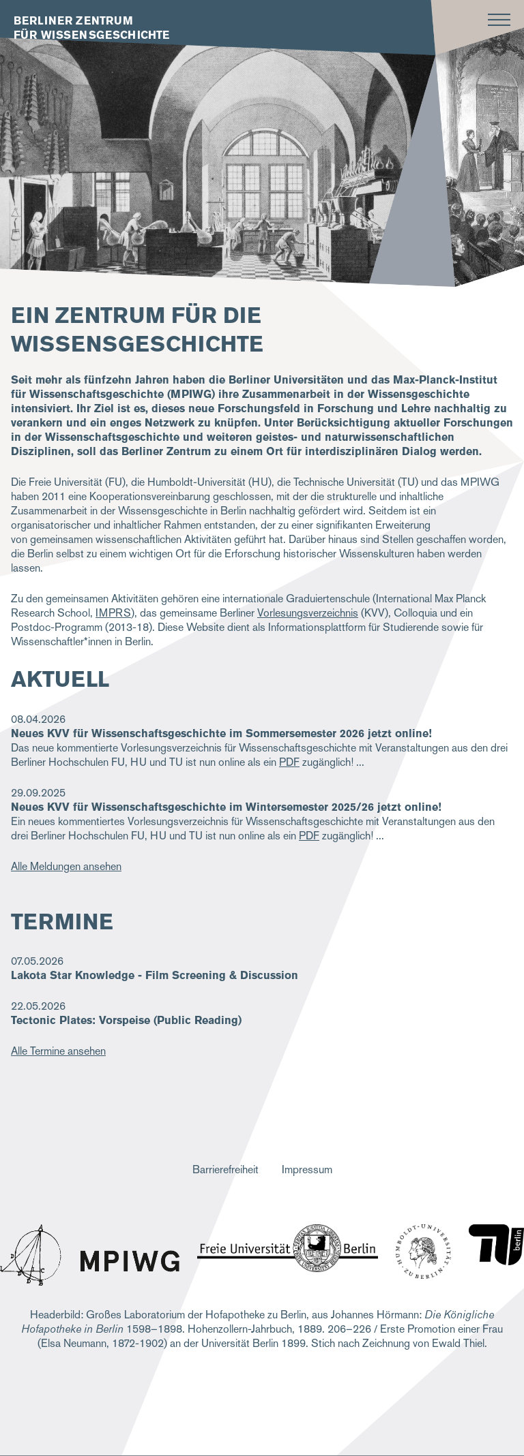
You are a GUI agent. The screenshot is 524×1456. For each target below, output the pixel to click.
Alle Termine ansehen (58, 1051)
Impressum (307, 1169)
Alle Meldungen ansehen (66, 866)
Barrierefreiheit (225, 1169)
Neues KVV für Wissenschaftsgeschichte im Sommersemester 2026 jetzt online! (221, 733)
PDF (289, 762)
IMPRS (113, 613)
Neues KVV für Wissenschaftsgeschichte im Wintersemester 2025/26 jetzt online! (226, 807)
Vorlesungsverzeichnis (307, 613)
